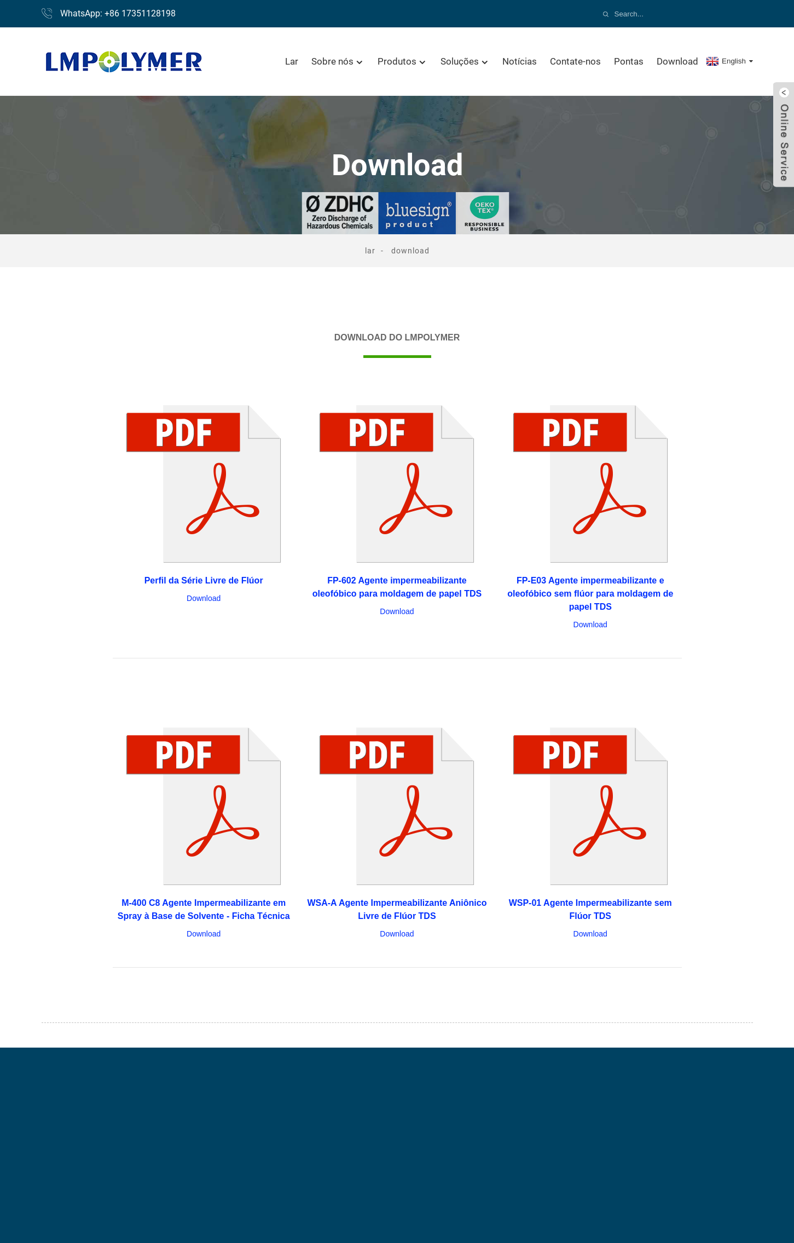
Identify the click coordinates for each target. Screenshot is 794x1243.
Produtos (402, 61)
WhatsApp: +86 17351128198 (118, 13)
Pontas (629, 61)
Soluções (465, 61)
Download (677, 61)
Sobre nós (337, 61)
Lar (291, 61)
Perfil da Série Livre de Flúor (203, 580)
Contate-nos (575, 61)
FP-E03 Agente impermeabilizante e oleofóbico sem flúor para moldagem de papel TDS (590, 593)
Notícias (519, 61)
